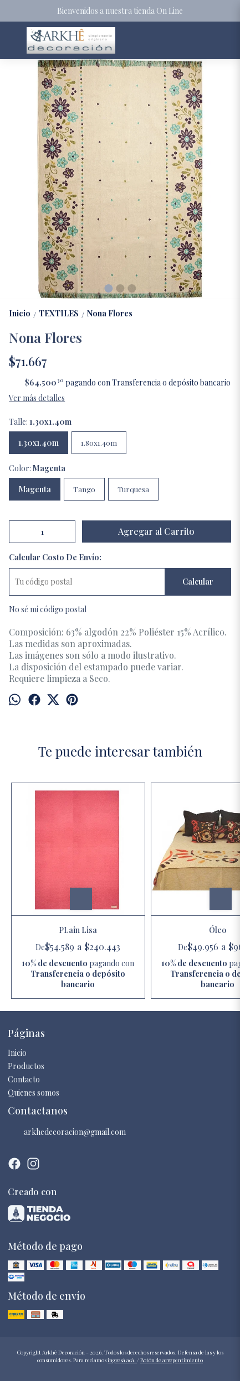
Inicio (17, 1053)
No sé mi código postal (47, 609)
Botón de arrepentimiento (171, 1360)
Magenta (34, 489)
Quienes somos (33, 1092)
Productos (26, 1066)
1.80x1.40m (99, 442)
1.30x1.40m (38, 442)
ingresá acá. (122, 1360)
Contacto (24, 1079)
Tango (84, 489)
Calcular (197, 581)
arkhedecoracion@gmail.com (67, 1132)
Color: (37, 468)
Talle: (40, 421)
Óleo (217, 930)
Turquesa (133, 489)
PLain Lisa (78, 930)
